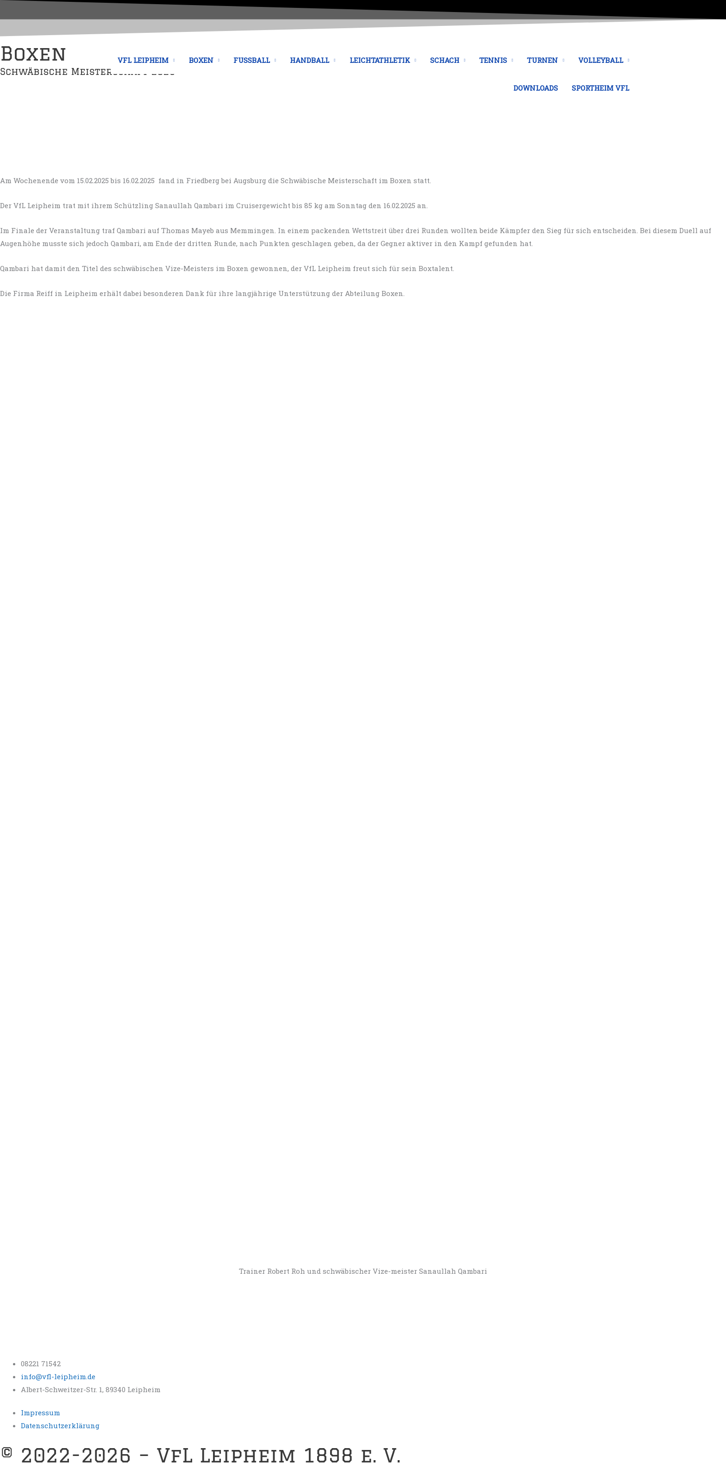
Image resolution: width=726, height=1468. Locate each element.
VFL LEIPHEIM (143, 60)
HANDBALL (309, 60)
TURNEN (542, 60)
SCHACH (444, 60)
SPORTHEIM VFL (600, 88)
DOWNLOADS (535, 88)
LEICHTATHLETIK (380, 60)
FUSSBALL (251, 60)
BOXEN (201, 60)
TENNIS (493, 60)
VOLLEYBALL (600, 60)
